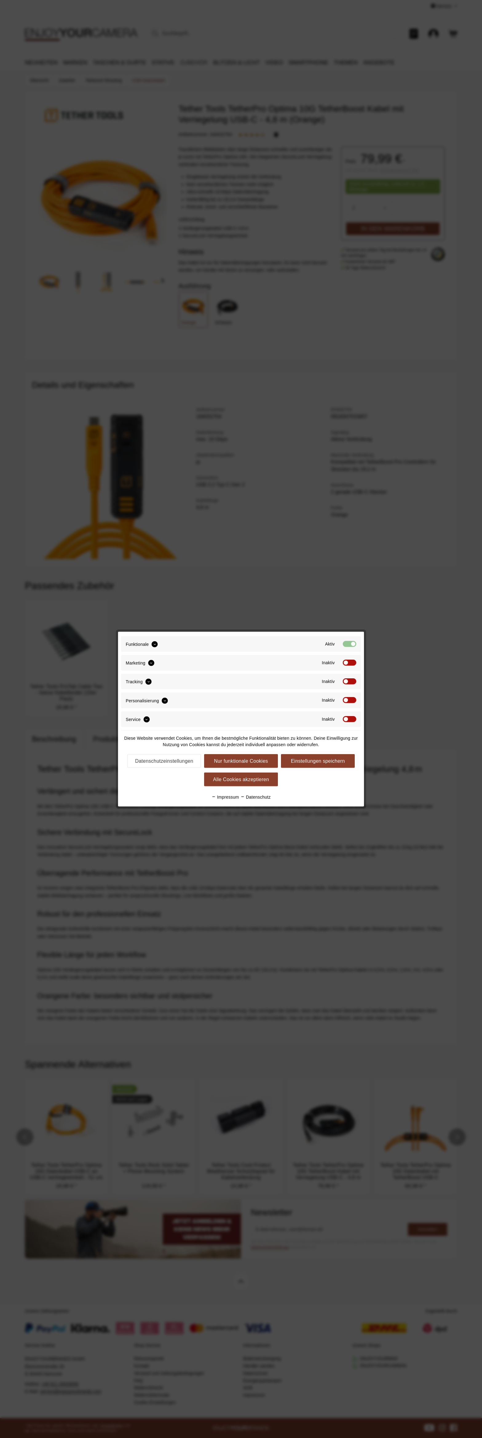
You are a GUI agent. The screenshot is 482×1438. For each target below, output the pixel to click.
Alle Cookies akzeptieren (241, 779)
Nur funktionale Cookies (241, 761)
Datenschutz (255, 797)
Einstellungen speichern (318, 761)
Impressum (225, 797)
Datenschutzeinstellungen (164, 761)
